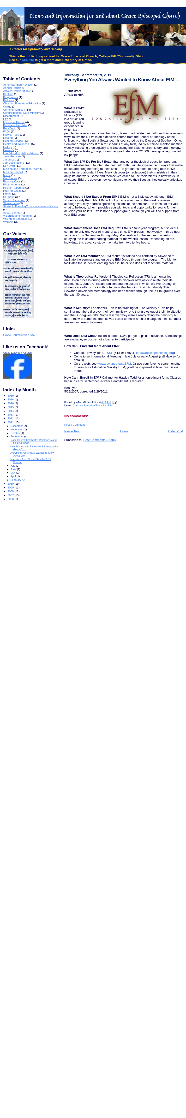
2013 (10, 414)
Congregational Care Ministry (21, 112)
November (17, 429)
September (17, 436)
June (14, 469)
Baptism (8, 93)
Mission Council (13, 171)
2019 (10, 395)
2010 (10, 483)
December (17, 425)
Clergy (7, 106)
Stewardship (11, 203)
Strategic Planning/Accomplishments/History (30, 206)
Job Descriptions (13, 162)
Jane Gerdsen (12, 156)
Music (7, 175)
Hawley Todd (11, 134)
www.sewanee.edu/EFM (114, 363)
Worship (8, 221)
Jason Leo (9, 159)
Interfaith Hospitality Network (21, 153)
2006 (10, 498)
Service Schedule (14, 200)
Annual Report (12, 87)
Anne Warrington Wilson (18, 84)
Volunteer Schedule (15, 218)
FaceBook (9, 128)
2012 (10, 418)
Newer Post (72, 431)
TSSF (109, 353)
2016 (10, 403)
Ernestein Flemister (15, 125)
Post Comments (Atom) (99, 440)
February (16, 479)
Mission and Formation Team (21, 168)
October (16, 433)
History (7, 147)
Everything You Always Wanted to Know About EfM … (122, 79)
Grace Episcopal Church (17, 352)
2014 (10, 410)
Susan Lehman (12, 212)
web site (28, 60)
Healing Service (13, 140)
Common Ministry (14, 109)
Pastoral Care (11, 181)
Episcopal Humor (13, 122)
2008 (10, 491)
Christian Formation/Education (90, 405)
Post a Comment (74, 424)
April (14, 476)
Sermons (8, 196)
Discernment (11, 115)
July (13, 465)
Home (124, 431)
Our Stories (10, 178)
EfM (110, 405)
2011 (10, 422)
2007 (10, 495)
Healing (8, 137)
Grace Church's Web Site (19, 334)
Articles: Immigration (16, 90)
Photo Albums (11, 184)
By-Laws (8, 100)
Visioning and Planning (17, 215)
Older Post (175, 431)
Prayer (7, 193)
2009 (10, 487)
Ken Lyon (9, 165)
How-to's (8, 150)
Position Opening (13, 187)
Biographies (10, 97)
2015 (10, 407)
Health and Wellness (16, 143)
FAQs (6, 131)
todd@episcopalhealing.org (155, 353)
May (13, 472)
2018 (10, 399)
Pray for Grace (12, 190)
